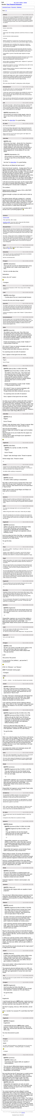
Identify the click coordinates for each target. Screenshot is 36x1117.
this (9, 248)
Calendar (25, 2)
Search (17, 2)
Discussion (13, 7)
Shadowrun (19, 7)
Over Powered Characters (14, 4)
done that (12, 120)
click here (23, 1112)
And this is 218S (6, 222)
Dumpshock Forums (6, 7)
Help (15, 2)
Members (21, 2)
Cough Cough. (6, 217)
